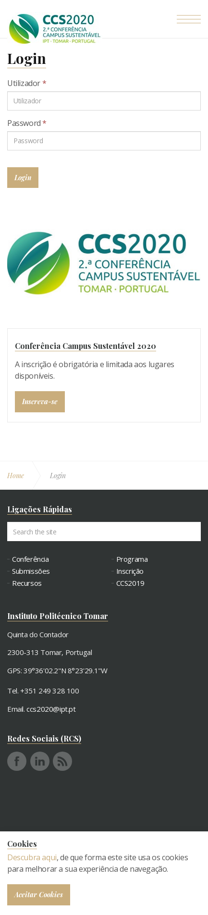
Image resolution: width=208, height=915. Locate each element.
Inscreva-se (40, 401)
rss (62, 761)
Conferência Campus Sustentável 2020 (85, 346)
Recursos (27, 583)
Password (27, 123)
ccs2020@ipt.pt (50, 709)
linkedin (39, 761)
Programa (132, 559)
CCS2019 (130, 583)
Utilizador (26, 83)
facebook (16, 761)
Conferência (30, 559)
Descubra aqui (32, 857)
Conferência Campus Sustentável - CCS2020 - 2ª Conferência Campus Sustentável (54, 29)
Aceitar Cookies (38, 894)
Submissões (31, 571)
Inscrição (130, 571)
